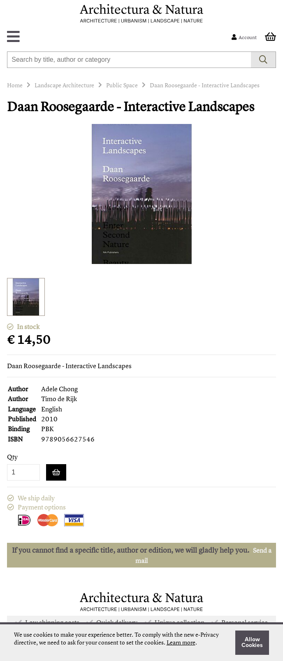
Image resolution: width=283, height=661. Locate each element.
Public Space (122, 85)
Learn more (181, 642)
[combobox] (129, 59)
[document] (141, 643)
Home (15, 85)
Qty (12, 457)
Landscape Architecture (64, 85)
